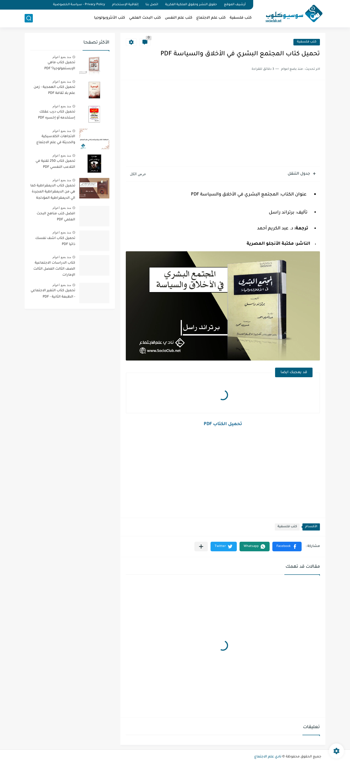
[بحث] (29, 18)
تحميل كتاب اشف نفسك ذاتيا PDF (55, 241)
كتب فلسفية (241, 18)
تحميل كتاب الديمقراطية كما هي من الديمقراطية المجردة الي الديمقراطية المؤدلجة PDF (52, 193)
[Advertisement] (223, 124)
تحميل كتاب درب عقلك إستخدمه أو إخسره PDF (56, 115)
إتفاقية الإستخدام (125, 5)
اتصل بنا (151, 5)
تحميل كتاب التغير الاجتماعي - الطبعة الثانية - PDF (53, 294)
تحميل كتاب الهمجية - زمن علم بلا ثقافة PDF (54, 90)
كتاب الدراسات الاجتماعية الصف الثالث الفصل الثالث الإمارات (54, 269)
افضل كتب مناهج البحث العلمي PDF (56, 217)
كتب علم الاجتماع (211, 18)
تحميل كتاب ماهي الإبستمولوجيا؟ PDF (59, 66)
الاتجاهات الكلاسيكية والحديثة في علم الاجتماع (55, 140)
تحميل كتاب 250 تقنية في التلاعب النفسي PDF (55, 164)
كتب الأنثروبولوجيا (109, 18)
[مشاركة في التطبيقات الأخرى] (201, 546)
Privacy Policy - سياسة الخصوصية (79, 5)
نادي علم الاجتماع (267, 757)
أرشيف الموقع (235, 5)
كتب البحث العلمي (145, 18)
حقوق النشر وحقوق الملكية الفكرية (191, 5)
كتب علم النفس (178, 18)
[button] (287, 546)
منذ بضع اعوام (61, 57)
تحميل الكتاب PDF (223, 424)
